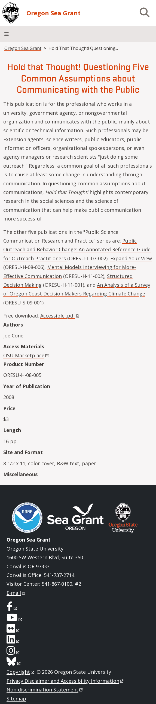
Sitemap (16, 698)
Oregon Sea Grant (53, 13)
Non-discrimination (45, 689)
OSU (26, 355)
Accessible (60, 315)
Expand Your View (131, 258)
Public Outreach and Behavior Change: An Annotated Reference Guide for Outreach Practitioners (77, 249)
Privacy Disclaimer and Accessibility (65, 681)
